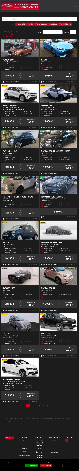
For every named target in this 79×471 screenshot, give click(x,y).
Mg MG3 (30, 24)
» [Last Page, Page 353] (58, 405)
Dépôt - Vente (24, 441)
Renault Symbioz (41, 24)
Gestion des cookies (39, 457)
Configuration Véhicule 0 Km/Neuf (39, 443)
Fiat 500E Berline (65, 24)
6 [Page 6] (47, 405)
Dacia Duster (54, 24)
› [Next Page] (54, 405)
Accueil (24, 437)
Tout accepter (31, 466)
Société (24, 448)
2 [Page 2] (31, 405)
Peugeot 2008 (21, 24)
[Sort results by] (52, 32)
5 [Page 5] (43, 405)
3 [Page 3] (35, 405)
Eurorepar (39, 452)
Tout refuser (46, 466)
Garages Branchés (54, 437)
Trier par (39, 32)
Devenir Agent (39, 437)
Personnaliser (57, 466)
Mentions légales (24, 455)
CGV (54, 448)
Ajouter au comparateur (12, 82)
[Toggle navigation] (75, 6)
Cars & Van (54, 441)
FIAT (24, 452)
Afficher (66, 32)
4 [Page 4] (39, 405)
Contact (39, 448)
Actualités (54, 452)
